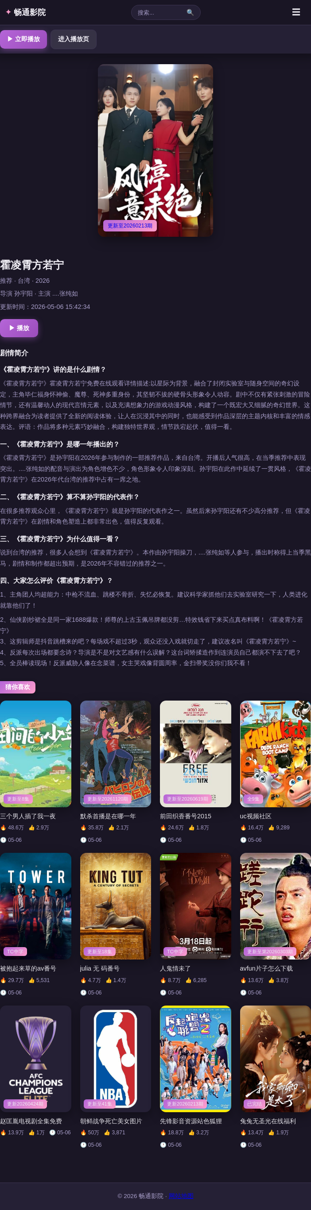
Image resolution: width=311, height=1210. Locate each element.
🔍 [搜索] (190, 12)
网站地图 (181, 1196)
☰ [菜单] (296, 12)
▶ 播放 (19, 327)
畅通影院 (25, 12)
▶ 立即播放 (23, 38)
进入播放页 (73, 38)
